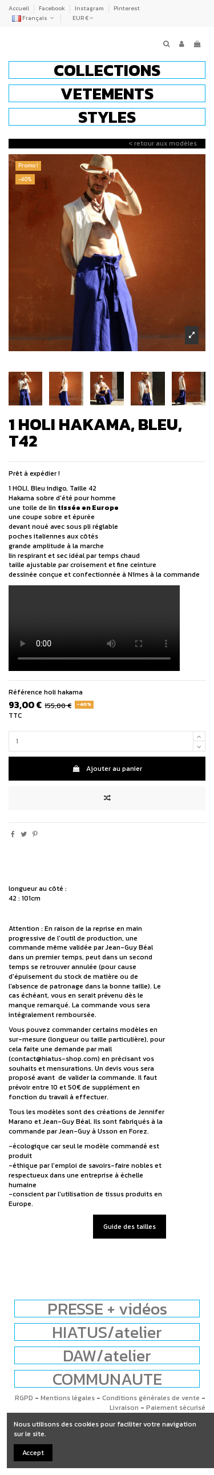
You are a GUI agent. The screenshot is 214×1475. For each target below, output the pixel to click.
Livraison (124, 1407)
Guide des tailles (129, 1226)
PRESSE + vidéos (107, 1308)
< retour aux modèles (162, 143)
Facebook (52, 8)
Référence (25, 692)
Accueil (19, 8)
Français (34, 18)
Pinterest (127, 8)
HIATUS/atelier (107, 1332)
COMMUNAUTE (107, 1379)
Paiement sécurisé (175, 1407)
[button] (107, 70)
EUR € (83, 18)
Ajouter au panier (107, 768)
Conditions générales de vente (151, 1398)
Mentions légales (68, 1398)
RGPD (24, 1398)
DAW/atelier (107, 1355)
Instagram (90, 8)
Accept (33, 1453)
